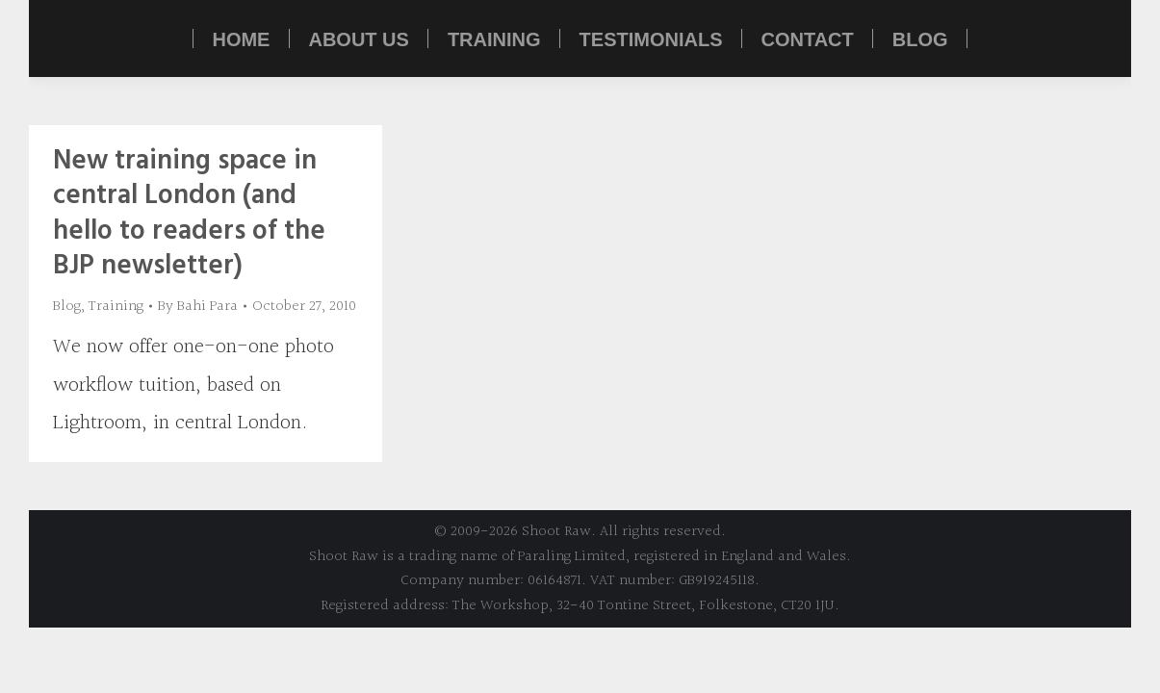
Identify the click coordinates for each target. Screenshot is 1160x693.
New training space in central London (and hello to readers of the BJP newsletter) (189, 214)
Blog (67, 307)
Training (116, 307)
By (198, 307)
